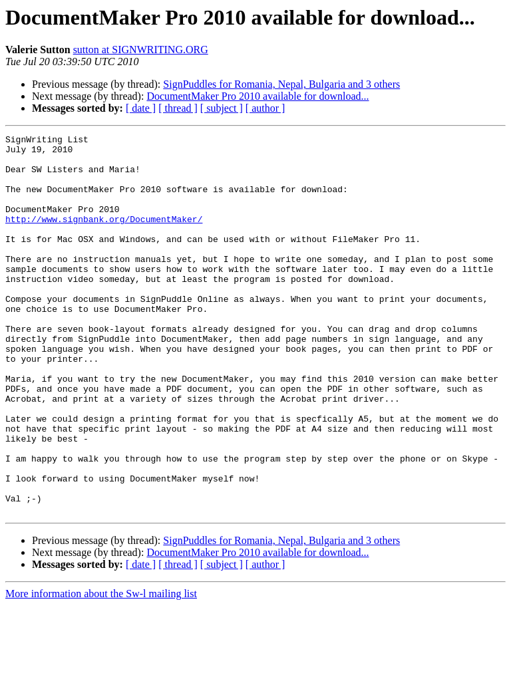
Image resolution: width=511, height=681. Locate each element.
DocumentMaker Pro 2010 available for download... (257, 96)
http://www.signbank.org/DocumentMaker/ (103, 237)
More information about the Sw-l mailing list (101, 669)
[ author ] (265, 108)
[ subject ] (221, 108)
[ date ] (141, 108)
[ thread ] (178, 108)
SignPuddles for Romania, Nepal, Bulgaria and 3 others (281, 84)
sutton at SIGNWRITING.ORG (140, 49)
